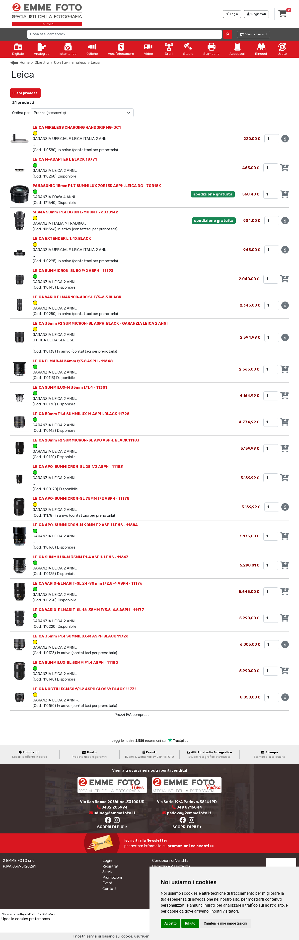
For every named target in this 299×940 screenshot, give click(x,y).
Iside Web (49, 914)
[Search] (124, 34)
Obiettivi (42, 62)
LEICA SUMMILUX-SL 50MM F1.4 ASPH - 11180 (75, 662)
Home (24, 62)
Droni (169, 49)
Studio (188, 49)
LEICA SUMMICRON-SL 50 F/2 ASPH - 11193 (73, 270)
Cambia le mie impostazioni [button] (225, 923)
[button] (227, 34)
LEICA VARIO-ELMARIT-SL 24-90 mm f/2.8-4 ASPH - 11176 (87, 583)
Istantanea (68, 49)
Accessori (237, 49)
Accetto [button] (170, 923)
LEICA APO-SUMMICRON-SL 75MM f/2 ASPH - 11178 (81, 498)
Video (148, 49)
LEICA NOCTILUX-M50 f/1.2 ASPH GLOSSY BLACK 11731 (85, 689)
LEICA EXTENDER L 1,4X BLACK (62, 238)
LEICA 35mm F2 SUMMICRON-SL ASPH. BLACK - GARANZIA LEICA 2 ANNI (100, 323)
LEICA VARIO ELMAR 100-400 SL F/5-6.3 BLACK (77, 297)
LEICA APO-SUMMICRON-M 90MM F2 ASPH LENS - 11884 (85, 525)
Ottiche (92, 49)
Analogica (42, 49)
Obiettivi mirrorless (70, 62)
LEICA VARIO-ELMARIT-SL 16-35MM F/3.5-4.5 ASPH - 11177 (88, 610)
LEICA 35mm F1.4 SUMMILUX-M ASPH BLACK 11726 (80, 636)
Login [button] (232, 14)
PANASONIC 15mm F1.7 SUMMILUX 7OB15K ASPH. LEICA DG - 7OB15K (97, 186)
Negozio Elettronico (30, 914)
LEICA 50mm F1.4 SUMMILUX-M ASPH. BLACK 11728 (81, 414)
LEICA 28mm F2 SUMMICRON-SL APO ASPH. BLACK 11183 (86, 440)
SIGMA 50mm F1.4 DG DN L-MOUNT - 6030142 (75, 212)
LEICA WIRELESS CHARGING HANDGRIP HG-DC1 (77, 127)
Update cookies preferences (25, 919)
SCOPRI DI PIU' (112, 827)
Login (107, 860)
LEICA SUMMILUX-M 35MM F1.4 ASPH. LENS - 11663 (81, 557)
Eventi (107, 883)
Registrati (110, 866)
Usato (282, 49)
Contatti (109, 888)
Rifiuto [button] (190, 923)
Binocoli (261, 49)
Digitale (18, 49)
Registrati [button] (256, 14)
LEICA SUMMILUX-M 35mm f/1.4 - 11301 (70, 387)
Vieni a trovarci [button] (253, 34)
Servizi (107, 872)
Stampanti (211, 49)
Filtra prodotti (25, 93)
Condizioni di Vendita (170, 860)
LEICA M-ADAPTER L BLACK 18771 (65, 159)
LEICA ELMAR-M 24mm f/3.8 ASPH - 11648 (73, 361)
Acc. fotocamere (121, 49)
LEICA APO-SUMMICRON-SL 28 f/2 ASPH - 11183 (78, 466)
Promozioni (112, 877)
